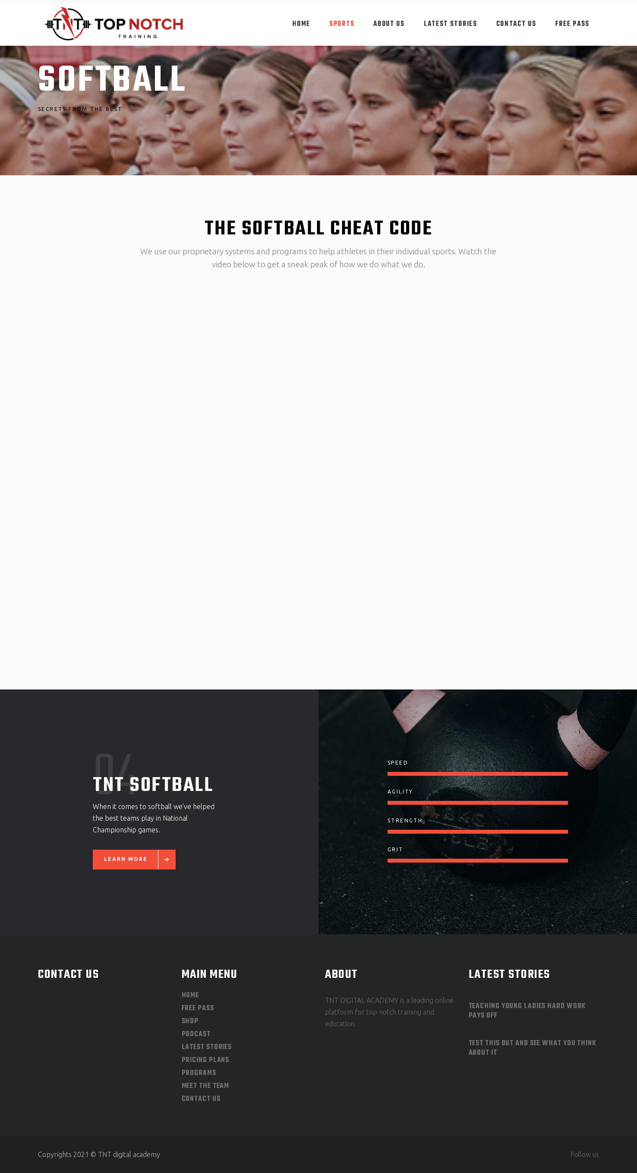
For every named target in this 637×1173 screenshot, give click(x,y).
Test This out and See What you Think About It (532, 1048)
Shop (190, 1021)
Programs (199, 1073)
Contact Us (201, 1099)
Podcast (196, 1034)
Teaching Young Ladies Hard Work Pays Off (527, 1011)
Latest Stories (207, 1047)
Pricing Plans (206, 1060)
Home (190, 995)
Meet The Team (206, 1086)
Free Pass (198, 1008)
